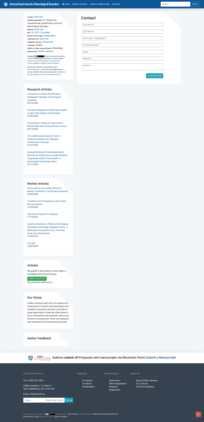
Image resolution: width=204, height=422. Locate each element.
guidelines (36, 282)
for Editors (87, 383)
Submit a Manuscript (100, 4)
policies (48, 282)
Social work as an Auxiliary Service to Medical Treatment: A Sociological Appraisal (47, 189)
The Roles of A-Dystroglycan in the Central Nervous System (46, 202)
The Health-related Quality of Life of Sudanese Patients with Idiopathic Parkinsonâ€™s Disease (43, 139)
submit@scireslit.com (37, 74)
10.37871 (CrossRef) (40, 32)
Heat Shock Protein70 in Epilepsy (42, 214)
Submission (114, 380)
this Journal (73, 414)
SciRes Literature (46, 51)
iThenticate (48, 42)
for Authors (87, 380)
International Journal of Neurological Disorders (31, 4)
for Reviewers (88, 386)
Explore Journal (79, 4)
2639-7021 (38, 17)
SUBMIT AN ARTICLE (36, 279)
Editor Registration (117, 383)
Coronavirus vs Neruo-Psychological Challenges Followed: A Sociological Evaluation (44, 97)
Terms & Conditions (145, 386)
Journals (116, 4)
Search (195, 4)
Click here (38, 29)
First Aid (31, 243)
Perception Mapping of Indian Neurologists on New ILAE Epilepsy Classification (47, 111)
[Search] (175, 4)
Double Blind (49, 35)
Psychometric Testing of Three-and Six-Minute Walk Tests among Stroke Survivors (47, 124)
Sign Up (69, 400)
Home (66, 4)
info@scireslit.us (37, 394)
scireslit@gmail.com (53, 74)
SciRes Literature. (53, 63)
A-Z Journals (142, 383)
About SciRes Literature (147, 380)
